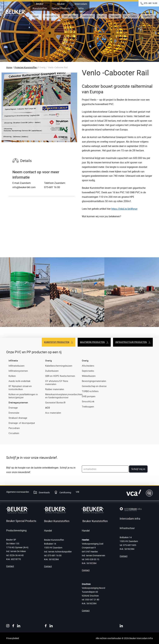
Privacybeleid (12, 638)
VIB (77, 491)
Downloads (44, 492)
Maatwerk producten (92, 342)
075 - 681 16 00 (150, 3)
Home (9, 67)
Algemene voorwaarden (17, 491)
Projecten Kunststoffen (25, 67)
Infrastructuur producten (131, 342)
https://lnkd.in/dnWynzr (124, 208)
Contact (10, 566)
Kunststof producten (56, 342)
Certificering (65, 492)
